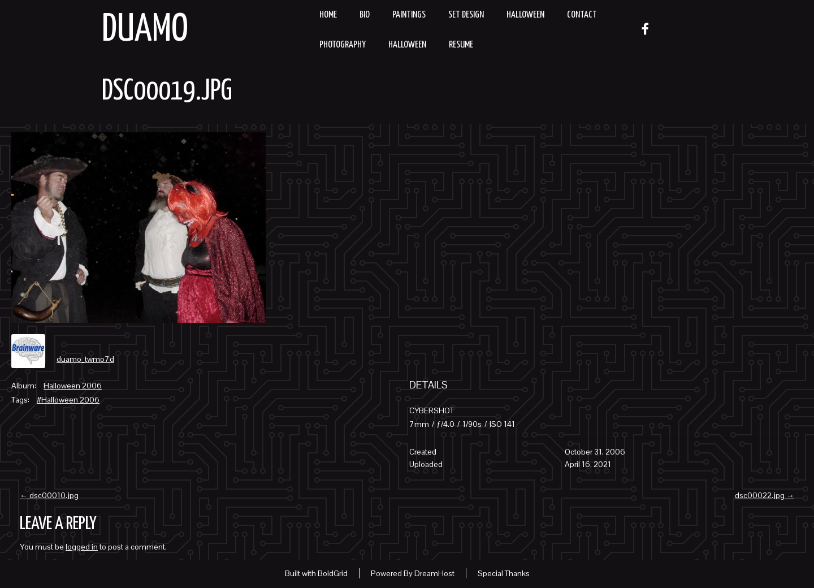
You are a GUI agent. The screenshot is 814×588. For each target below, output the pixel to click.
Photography (342, 45)
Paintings (409, 15)
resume (461, 45)
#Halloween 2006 (68, 400)
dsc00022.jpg (764, 495)
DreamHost (434, 573)
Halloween (525, 15)
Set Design (466, 15)
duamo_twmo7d (85, 359)
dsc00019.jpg (167, 91)
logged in (82, 547)
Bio (365, 15)
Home (328, 15)
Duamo (145, 30)
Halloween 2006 (73, 386)
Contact (582, 15)
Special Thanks (504, 573)
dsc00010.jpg (49, 495)
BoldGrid (333, 573)
